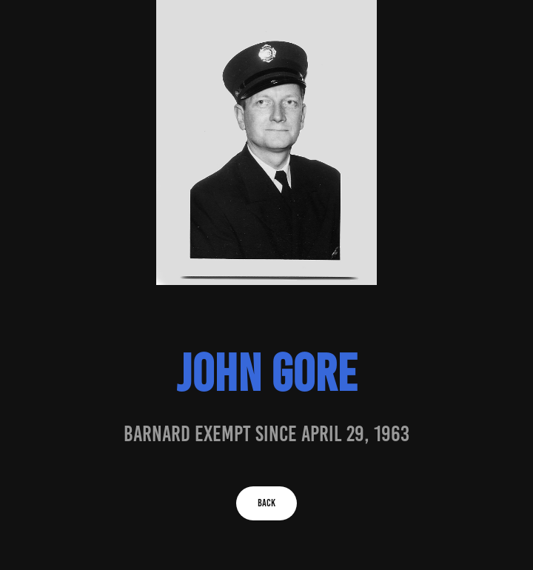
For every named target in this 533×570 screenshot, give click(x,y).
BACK (266, 503)
